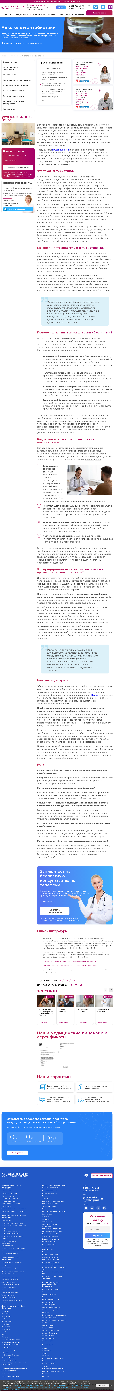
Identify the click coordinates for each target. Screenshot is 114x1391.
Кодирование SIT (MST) (50, 1254)
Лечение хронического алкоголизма (14, 1226)
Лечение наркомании (13, 96)
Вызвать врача (99, 13)
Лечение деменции (49, 1302)
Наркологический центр (10, 1292)
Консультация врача (50, 97)
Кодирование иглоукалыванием (53, 1201)
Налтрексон (6, 1374)
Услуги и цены (22, 15)
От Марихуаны (6, 1316)
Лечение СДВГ (47, 1323)
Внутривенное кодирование (52, 1231)
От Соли (4, 1319)
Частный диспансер (8, 1350)
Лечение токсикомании (10, 1360)
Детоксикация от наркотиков (12, 1262)
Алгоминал (46, 1219)
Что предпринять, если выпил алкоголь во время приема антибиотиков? (54, 91)
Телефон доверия (8, 1295)
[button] (4, 134)
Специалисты (39, 15)
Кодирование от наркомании (17, 80)
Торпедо (45, 1198)
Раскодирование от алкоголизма (53, 1211)
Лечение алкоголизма (13, 91)
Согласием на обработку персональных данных (70, 1385)
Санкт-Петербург (37, 5)
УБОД (4, 1265)
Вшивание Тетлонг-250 (50, 1234)
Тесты (61, 15)
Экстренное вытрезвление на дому (14, 1209)
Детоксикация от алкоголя (11, 1204)
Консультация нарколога (10, 1277)
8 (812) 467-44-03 (76, 6)
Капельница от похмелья (10, 1198)
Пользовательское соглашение (53, 1369)
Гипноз (4, 1239)
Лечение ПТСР (47, 1328)
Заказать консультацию (18, 167)
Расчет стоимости (48, 1361)
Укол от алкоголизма (49, 1206)
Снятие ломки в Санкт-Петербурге (11, 1258)
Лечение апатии (48, 1325)
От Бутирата (6, 1327)
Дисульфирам (47, 1214)
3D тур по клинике (48, 1363)
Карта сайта (46, 1376)
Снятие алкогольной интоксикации (13, 1211)
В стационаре (6, 1191)
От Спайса (5, 1324)
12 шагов (4, 1332)
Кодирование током (49, 1241)
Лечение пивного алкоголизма (12, 1236)
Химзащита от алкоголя (50, 1257)
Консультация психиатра (50, 1289)
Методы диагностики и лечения (53, 1358)
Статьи (69, 15)
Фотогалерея (46, 1351)
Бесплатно (5, 1352)
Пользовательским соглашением (15, 1387)
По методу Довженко (49, 1191)
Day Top (4, 1334)
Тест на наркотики (8, 1357)
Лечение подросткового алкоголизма (10, 1242)
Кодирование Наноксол (50, 1260)
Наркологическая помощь (15, 85)
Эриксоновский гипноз (50, 1236)
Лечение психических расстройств (13, 102)
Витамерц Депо (47, 1249)
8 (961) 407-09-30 (76, 9)
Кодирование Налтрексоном (52, 1229)
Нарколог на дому (8, 1196)
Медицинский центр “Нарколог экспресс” (13, 7)
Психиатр (45, 1312)
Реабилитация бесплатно (10, 1355)
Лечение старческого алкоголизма (13, 1248)
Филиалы (45, 1366)
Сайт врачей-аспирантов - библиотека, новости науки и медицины (70, 966)
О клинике (6, 15)
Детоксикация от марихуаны (11, 1268)
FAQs (44, 100)
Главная (5, 56)
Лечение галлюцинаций (50, 1330)
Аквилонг (45, 1217)
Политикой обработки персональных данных (32, 1385)
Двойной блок (47, 1222)
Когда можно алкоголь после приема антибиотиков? (53, 84)
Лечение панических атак (51, 1307)
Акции (44, 1353)
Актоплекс (45, 1247)
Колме (44, 1252)
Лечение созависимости (10, 1287)
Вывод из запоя (10, 62)
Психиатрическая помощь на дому (54, 1315)
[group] (46, 1010)
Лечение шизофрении (50, 1310)
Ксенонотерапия (7, 1246)
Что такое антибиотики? (51, 68)
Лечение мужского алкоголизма (12, 1251)
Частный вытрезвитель (9, 1193)
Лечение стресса (48, 1341)
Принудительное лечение (10, 1233)
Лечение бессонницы (49, 1333)
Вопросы (52, 15)
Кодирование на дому (49, 1193)
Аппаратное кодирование (51, 1265)
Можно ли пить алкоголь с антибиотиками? (52, 73)
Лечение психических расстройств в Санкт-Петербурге (51, 1284)
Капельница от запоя (9, 1201)
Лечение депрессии (49, 1305)
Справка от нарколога (9, 1297)
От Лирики (5, 1311)
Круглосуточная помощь (10, 1279)
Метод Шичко (6, 1337)
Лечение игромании (49, 1317)
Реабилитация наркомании (11, 1339)
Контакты (79, 15)
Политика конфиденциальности (53, 1371)
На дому (4, 1228)
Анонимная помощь (8, 1282)
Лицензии (45, 1356)
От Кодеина (6, 1329)
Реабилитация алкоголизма (11, 1231)
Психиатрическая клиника (51, 1299)
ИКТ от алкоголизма (49, 1244)
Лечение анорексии (49, 1294)
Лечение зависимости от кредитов (54, 1320)
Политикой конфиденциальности (43, 1387)
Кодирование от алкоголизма (11, 68)
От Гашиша (5, 1314)
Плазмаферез (6, 1206)
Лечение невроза (48, 1336)
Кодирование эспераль (50, 1204)
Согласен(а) (102, 1385)
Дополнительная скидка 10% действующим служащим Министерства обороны (57, 1)
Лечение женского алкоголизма (12, 1223)
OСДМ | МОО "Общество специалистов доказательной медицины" (69, 961)
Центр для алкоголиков (10, 1253)
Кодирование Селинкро (50, 1262)
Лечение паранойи (48, 1338)
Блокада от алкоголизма (50, 1239)
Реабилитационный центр (10, 1285)
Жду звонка (97, 1236)
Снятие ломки (10, 75)
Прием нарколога (8, 1290)
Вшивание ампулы (48, 1196)
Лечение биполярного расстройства (54, 1292)
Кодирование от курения (10, 1376)
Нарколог (96, 695)
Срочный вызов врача (101, 1176)
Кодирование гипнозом (50, 1209)
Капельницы (9, 109)
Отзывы (44, 1348)
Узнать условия (17, 1153)
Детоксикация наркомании (11, 1342)
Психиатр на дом (48, 1297)
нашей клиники (61, 150)
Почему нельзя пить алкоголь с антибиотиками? (54, 79)
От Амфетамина (7, 1321)
